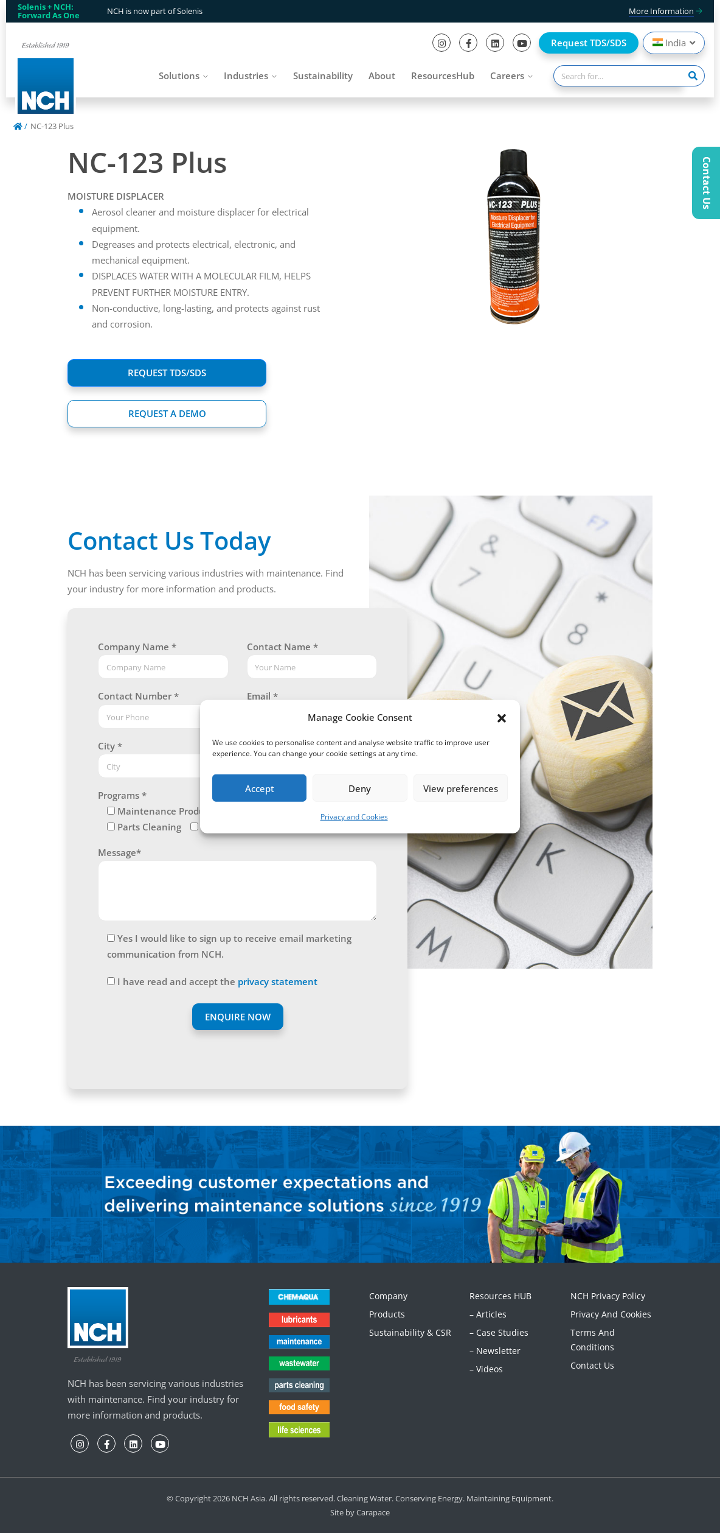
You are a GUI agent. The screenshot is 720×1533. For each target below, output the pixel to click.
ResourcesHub (442, 75)
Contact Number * (138, 696)
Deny (359, 788)
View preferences (460, 788)
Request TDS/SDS (588, 43)
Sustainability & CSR (410, 1332)
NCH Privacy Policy (607, 1296)
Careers (507, 75)
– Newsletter (495, 1350)
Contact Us (592, 1365)
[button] (502, 717)
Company (388, 1296)
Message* (119, 852)
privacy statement (277, 981)
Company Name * (137, 646)
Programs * (122, 795)
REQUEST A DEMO (167, 413)
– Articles (488, 1314)
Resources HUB (500, 1296)
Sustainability (323, 75)
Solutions (179, 75)
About (382, 75)
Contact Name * (282, 646)
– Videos (486, 1369)
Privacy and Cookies (354, 817)
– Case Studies (498, 1332)
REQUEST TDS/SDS (167, 373)
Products (387, 1314)
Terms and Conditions (592, 1340)
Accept (259, 788)
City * (110, 746)
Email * (262, 696)
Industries (246, 75)
